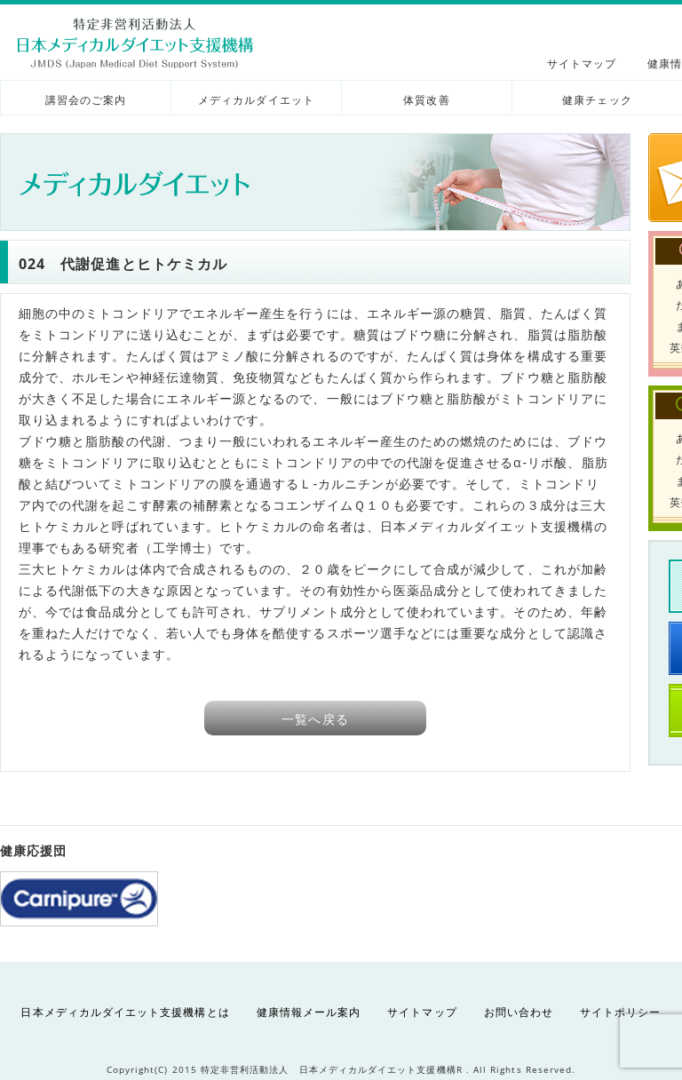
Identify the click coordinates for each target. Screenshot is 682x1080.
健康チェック (596, 99)
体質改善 (426, 99)
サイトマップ (581, 63)
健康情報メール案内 (309, 1012)
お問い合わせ (518, 1012)
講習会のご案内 (85, 99)
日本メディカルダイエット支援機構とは (124, 1012)
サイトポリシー (620, 1012)
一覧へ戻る (315, 719)
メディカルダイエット (256, 99)
